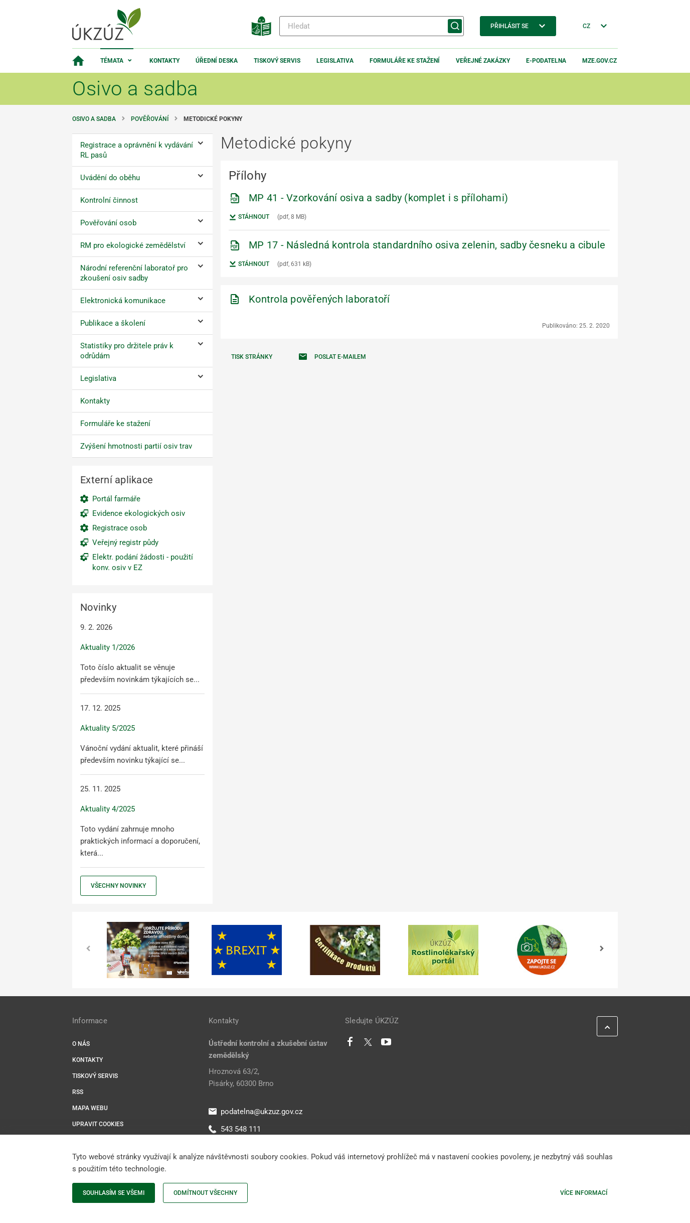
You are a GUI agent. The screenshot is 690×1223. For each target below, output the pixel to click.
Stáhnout (249, 217)
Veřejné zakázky (483, 60)
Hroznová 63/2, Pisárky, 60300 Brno (241, 1077)
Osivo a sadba (94, 118)
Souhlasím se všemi (113, 1192)
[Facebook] (350, 1044)
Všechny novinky (118, 885)
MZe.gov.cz (599, 60)
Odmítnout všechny (205, 1192)
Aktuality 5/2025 (107, 728)
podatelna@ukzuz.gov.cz (255, 1111)
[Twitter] (368, 1044)
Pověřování (149, 118)
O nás (81, 1043)
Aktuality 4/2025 (107, 808)
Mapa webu (90, 1108)
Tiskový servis (277, 60)
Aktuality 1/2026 (107, 647)
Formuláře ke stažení (405, 60)
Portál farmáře (116, 498)
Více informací (583, 1192)
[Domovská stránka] (78, 61)
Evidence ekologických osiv (138, 513)
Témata (111, 60)
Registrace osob (119, 527)
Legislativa (335, 60)
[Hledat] (371, 26)
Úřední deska (217, 60)
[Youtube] (386, 1044)
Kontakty (164, 60)
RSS (77, 1092)
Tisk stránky (251, 356)
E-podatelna (546, 60)
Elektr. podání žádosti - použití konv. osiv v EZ (142, 562)
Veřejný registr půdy (125, 542)
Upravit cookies (97, 1124)
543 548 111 (235, 1129)
